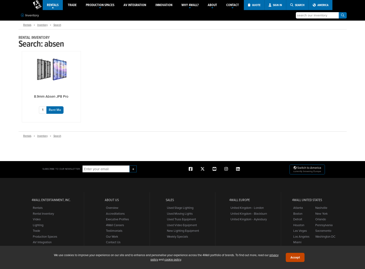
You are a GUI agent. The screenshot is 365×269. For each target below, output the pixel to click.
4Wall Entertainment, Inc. (51, 200)
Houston (298, 225)
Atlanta (298, 208)
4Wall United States (307, 200)
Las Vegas (300, 230)
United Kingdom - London (247, 208)
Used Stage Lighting (180, 208)
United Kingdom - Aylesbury (248, 219)
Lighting (38, 225)
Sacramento (323, 230)
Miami (297, 242)
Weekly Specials (177, 236)
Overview (112, 208)
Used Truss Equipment (181, 219)
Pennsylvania (324, 225)
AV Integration (42, 242)
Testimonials (114, 230)
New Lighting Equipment (183, 230)
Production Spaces (45, 236)
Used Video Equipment (182, 225)
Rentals (27, 25)
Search (57, 25)
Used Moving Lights (180, 213)
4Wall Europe (239, 200)
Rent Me (55, 109)
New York (321, 213)
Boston (297, 213)
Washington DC (325, 236)
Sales (170, 200)
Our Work (112, 236)
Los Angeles (301, 236)
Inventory (30, 15)
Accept (295, 257)
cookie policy (172, 259)
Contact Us (113, 242)
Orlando (320, 219)
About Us (112, 200)
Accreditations (115, 213)
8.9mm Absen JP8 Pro (51, 96)
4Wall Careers (115, 225)
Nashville (321, 208)
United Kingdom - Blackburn (248, 213)
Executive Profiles (117, 219)
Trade (36, 230)
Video (37, 219)
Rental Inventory (43, 213)
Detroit (297, 219)
